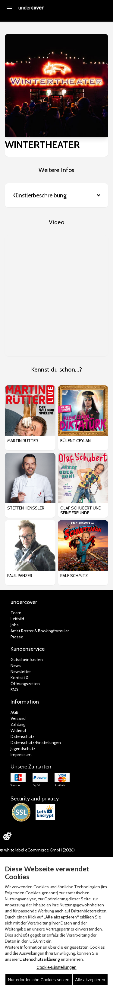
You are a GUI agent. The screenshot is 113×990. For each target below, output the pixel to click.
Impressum (21, 754)
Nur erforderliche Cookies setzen (38, 979)
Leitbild (17, 618)
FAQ (14, 689)
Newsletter (21, 671)
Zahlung (18, 724)
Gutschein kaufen (27, 659)
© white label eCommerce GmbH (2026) (37, 850)
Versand (18, 718)
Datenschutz (22, 736)
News (16, 665)
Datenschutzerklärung (40, 959)
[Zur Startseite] (31, 9)
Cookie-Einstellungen (56, 967)
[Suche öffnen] (105, 9)
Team (16, 612)
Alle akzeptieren (90, 979)
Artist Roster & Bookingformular (40, 631)
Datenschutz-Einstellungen (36, 742)
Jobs (15, 625)
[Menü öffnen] (9, 8)
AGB (14, 712)
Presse (17, 637)
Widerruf (18, 730)
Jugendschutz (23, 748)
